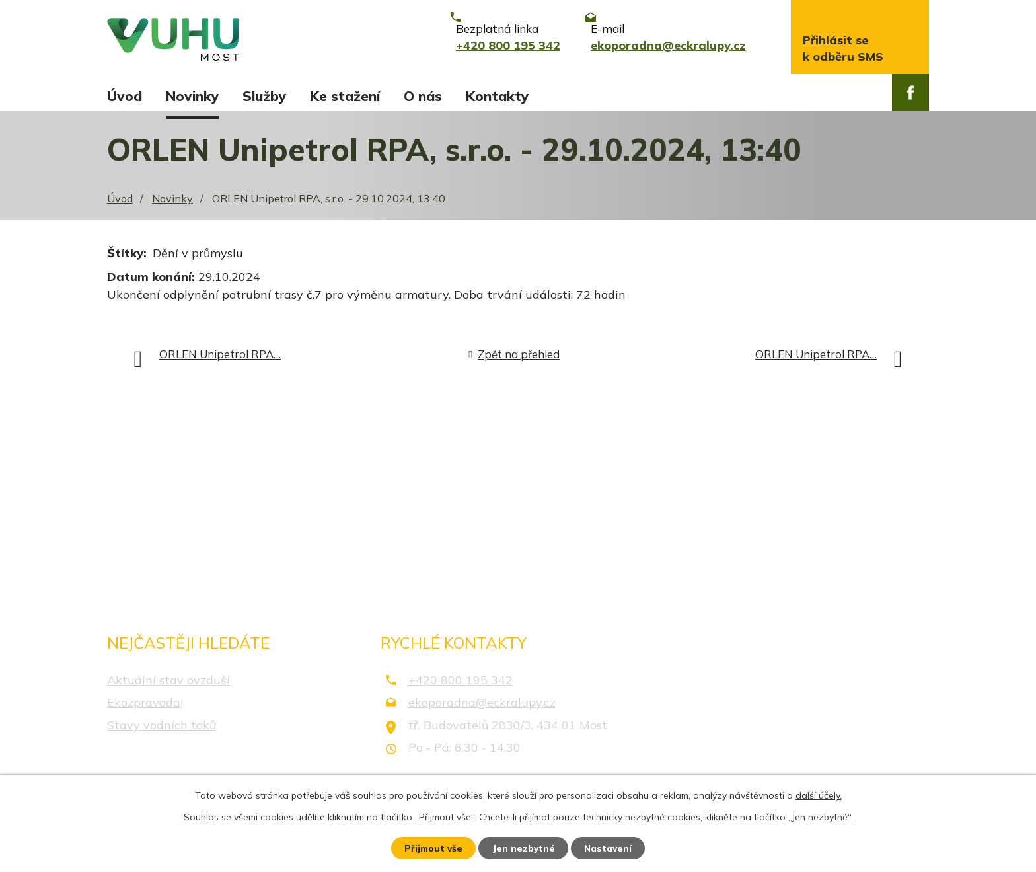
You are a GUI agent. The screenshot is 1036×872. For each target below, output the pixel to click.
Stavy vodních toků (161, 731)
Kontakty (497, 95)
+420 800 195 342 (460, 686)
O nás (423, 95)
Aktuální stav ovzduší (168, 686)
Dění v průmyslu (198, 260)
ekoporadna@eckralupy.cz (482, 709)
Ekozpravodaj (145, 709)
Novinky (192, 95)
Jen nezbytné (524, 847)
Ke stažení (345, 95)
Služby (264, 95)
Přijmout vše (432, 847)
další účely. (819, 795)
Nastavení (610, 847)
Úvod (124, 95)
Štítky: (127, 260)
